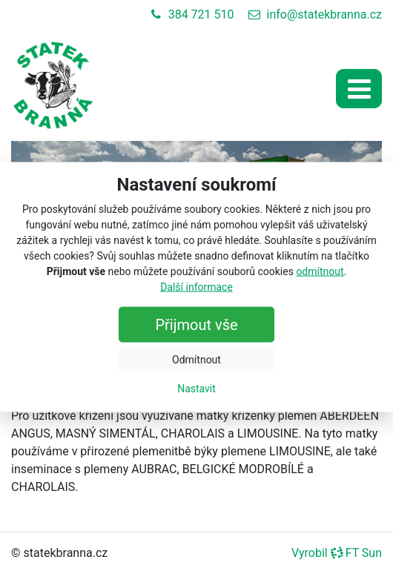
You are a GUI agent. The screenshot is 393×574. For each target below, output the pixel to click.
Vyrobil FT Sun (336, 553)
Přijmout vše (196, 324)
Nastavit (196, 388)
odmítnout (319, 271)
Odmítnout (196, 359)
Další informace (196, 286)
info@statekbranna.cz (315, 14)
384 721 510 (192, 14)
